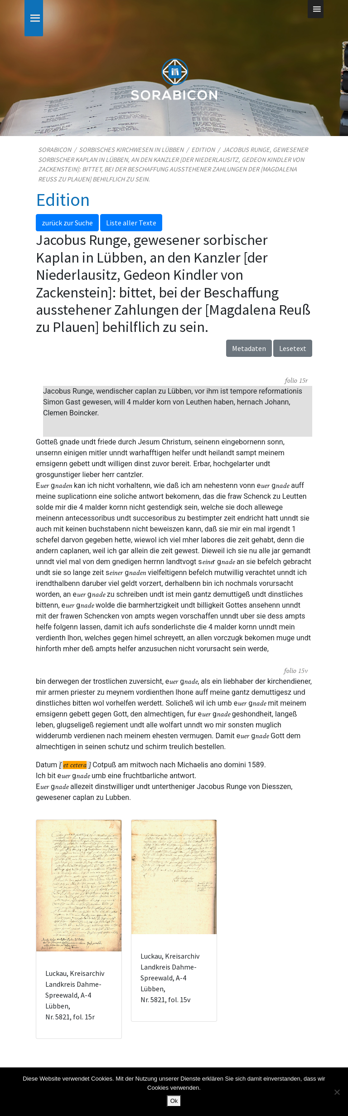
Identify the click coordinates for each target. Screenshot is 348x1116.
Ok (174, 1100)
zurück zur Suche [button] (67, 222)
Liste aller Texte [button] (131, 222)
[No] (336, 1092)
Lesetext (292, 348)
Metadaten (249, 348)
